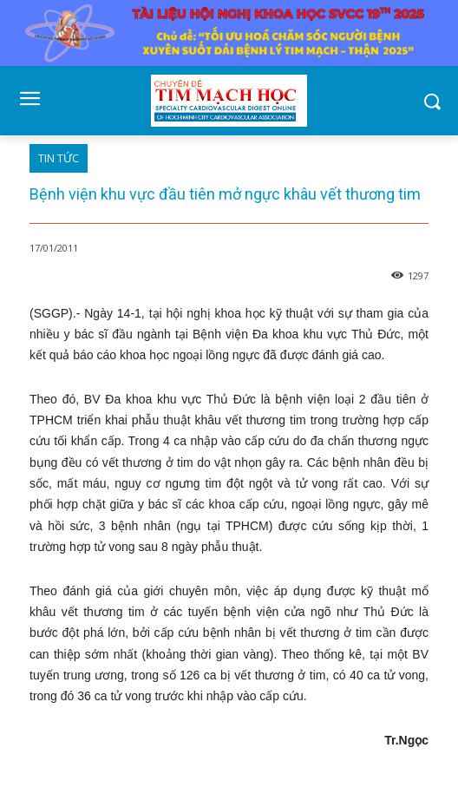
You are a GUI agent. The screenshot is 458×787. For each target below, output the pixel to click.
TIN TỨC (58, 158)
